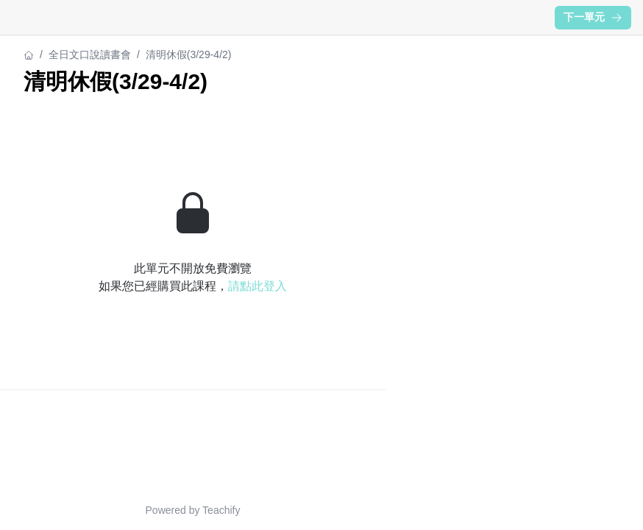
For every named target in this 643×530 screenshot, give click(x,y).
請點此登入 (257, 286)
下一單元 (593, 17)
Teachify (221, 510)
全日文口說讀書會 (90, 54)
